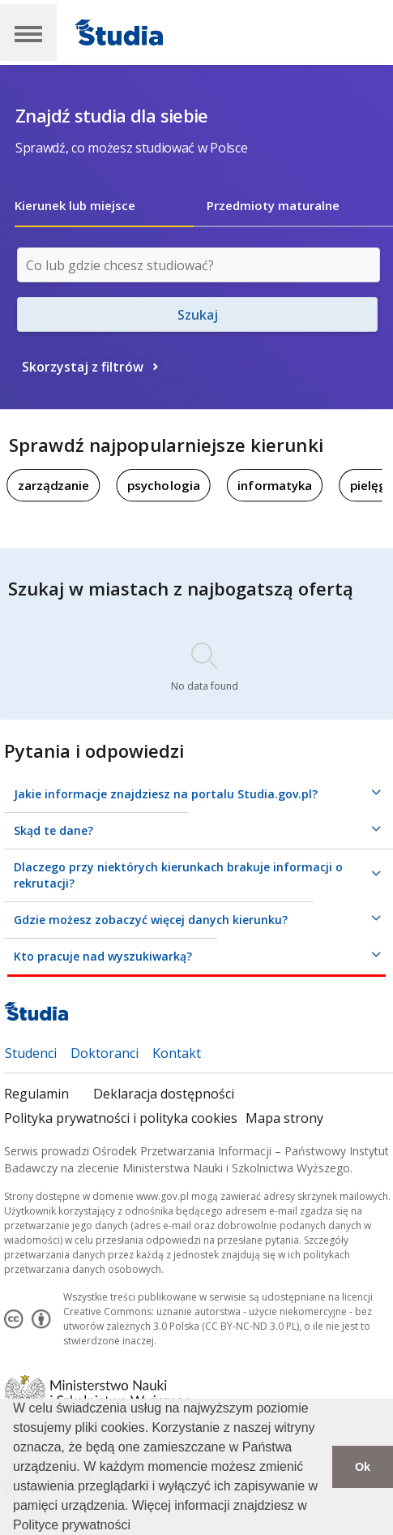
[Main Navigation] (28, 32)
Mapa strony (284, 1118)
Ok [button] (362, 1466)
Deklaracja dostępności (163, 1094)
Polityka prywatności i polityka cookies (120, 1118)
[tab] (104, 205)
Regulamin (36, 1094)
